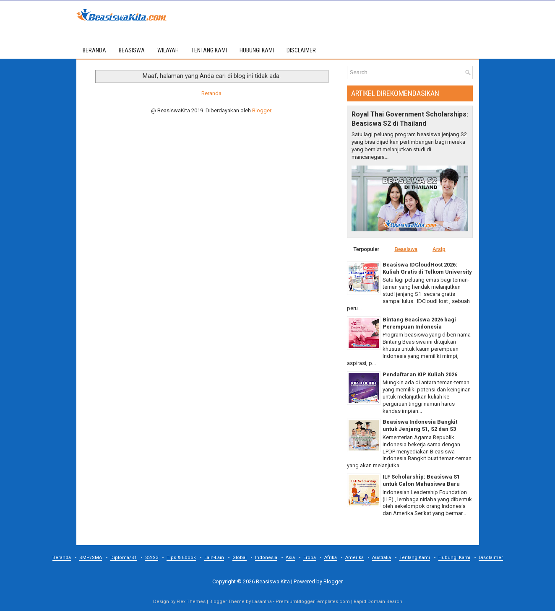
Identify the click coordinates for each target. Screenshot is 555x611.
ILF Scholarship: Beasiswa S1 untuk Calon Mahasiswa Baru (421, 480)
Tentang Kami (414, 557)
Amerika (354, 557)
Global (239, 557)
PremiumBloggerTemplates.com (313, 601)
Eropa (309, 557)
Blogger (261, 110)
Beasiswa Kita (273, 581)
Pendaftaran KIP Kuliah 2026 (420, 374)
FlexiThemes (191, 601)
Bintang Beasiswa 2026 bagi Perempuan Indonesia (419, 323)
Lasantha (262, 601)
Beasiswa (405, 249)
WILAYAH (168, 50)
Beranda (94, 50)
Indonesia (266, 557)
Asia (290, 557)
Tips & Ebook (181, 557)
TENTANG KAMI (209, 50)
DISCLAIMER (301, 50)
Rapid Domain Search (378, 601)
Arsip (439, 249)
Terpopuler (367, 249)
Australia (381, 557)
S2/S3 (151, 557)
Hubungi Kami (454, 557)
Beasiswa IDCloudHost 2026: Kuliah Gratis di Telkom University (427, 268)
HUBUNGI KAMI (257, 50)
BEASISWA (132, 50)
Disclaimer (491, 557)
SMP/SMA (90, 557)
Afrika (330, 557)
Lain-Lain (214, 557)
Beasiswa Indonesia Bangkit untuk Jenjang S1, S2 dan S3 (420, 425)
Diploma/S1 (123, 557)
